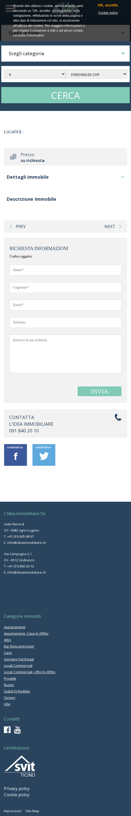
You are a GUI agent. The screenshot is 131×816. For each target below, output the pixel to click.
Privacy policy (17, 788)
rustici (9, 684)
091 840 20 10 (24, 431)
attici (7, 640)
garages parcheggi (19, 659)
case (8, 652)
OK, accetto (108, 5)
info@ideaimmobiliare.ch (26, 542)
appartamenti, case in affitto (26, 633)
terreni (9, 697)
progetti (10, 678)
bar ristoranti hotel (19, 646)
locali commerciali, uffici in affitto (29, 672)
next (112, 226)
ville (7, 704)
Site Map (32, 811)
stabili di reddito (17, 691)
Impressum (12, 811)
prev (18, 226)
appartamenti (14, 627)
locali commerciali (18, 665)
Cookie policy (16, 795)
